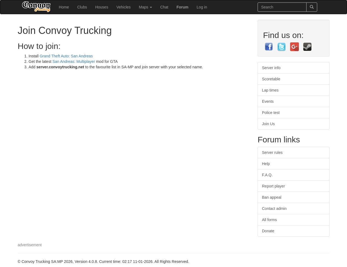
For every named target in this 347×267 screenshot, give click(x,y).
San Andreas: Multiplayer (74, 61)
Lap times (270, 90)
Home (64, 7)
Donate (268, 231)
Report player (273, 186)
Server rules (272, 152)
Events (268, 101)
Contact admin (274, 208)
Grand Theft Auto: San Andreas (66, 56)
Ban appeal (271, 197)
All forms (269, 220)
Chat (164, 7)
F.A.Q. (267, 175)
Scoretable (271, 79)
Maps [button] (145, 7)
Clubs (82, 7)
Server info (271, 68)
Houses (101, 7)
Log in (202, 7)
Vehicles (123, 7)
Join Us (268, 124)
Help (266, 164)
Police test (271, 112)
